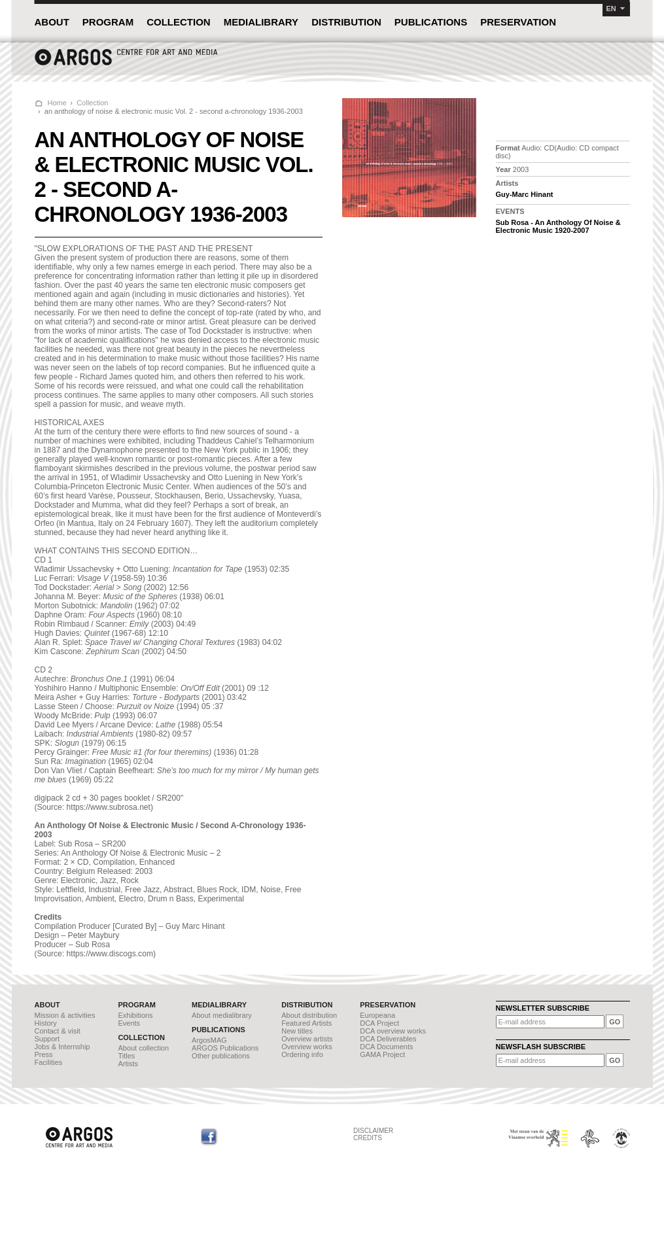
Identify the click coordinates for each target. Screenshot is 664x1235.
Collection (92, 103)
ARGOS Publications (225, 1048)
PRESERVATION (518, 21)
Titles (126, 1056)
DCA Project (379, 1023)
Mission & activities (65, 1015)
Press (44, 1054)
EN (611, 8)
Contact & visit (57, 1031)
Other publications (221, 1056)
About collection (143, 1048)
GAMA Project (382, 1054)
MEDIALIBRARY (261, 21)
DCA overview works (393, 1031)
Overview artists (306, 1039)
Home (57, 103)
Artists (128, 1064)
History (46, 1023)
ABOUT (52, 21)
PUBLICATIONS (430, 21)
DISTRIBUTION (346, 21)
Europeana (377, 1015)
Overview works (306, 1047)
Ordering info (302, 1054)
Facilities (49, 1062)
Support (47, 1039)
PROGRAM (107, 21)
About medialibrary (222, 1015)
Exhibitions (135, 1015)
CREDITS (367, 1137)
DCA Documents (386, 1047)
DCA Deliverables (388, 1039)
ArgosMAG (209, 1040)
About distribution (309, 1015)
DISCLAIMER (373, 1130)
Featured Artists (306, 1023)
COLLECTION (179, 21)
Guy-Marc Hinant (524, 194)
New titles (297, 1031)
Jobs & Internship (62, 1047)
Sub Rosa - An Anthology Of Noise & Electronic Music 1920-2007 (558, 226)
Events (129, 1023)
